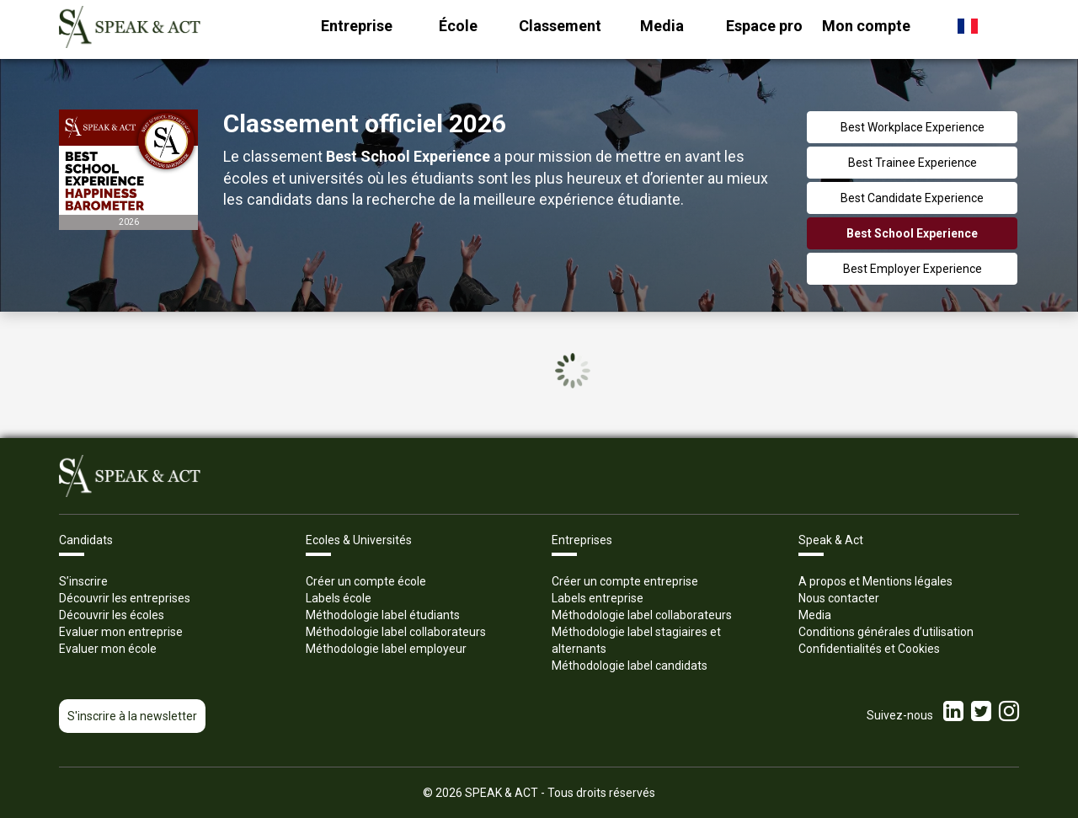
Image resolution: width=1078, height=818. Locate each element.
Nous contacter (838, 598)
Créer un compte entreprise (625, 581)
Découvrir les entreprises (124, 598)
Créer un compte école (366, 581)
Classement (560, 26)
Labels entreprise (597, 598)
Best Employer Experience (912, 268)
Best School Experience (912, 233)
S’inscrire (83, 581)
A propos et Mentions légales (875, 581)
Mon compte (866, 26)
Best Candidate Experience (912, 198)
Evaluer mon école (108, 648)
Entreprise (356, 26)
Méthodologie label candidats (629, 665)
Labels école (338, 598)
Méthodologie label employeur (386, 648)
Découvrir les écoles (111, 615)
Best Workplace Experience (913, 127)
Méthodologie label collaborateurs (396, 632)
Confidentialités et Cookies (869, 648)
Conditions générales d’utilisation (886, 632)
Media (662, 26)
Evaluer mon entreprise (121, 632)
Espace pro (764, 26)
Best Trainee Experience (912, 162)
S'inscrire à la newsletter (132, 716)
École (458, 26)
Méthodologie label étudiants (383, 615)
